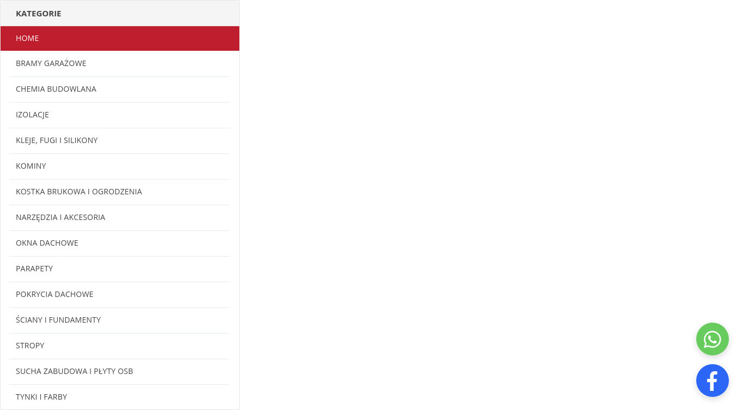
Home (27, 38)
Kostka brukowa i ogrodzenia (79, 191)
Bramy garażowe (51, 63)
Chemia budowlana (56, 89)
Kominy (31, 166)
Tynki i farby (41, 396)
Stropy (30, 345)
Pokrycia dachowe (55, 294)
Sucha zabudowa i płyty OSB (74, 371)
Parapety (34, 268)
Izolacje (32, 114)
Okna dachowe (47, 242)
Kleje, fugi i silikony (57, 140)
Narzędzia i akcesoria (60, 217)
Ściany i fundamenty (58, 319)
